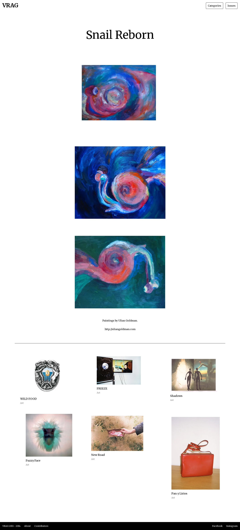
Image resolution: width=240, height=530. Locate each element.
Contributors (41, 526)
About (27, 526)
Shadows (176, 396)
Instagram (232, 526)
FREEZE (102, 388)
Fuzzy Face (33, 460)
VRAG (10, 5)
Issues (232, 5)
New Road (98, 455)
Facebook (217, 526)
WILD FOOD (28, 399)
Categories (214, 5)
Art (22, 403)
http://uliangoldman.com (120, 329)
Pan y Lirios (179, 493)
